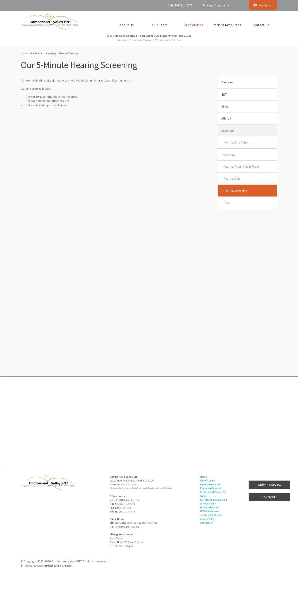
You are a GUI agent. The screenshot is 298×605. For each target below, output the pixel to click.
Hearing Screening (68, 53)
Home (24, 53)
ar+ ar (58, 565)
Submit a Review (269, 485)
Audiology (51, 53)
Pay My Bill (269, 497)
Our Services (36, 53)
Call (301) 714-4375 (180, 5)
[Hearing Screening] (111, 243)
